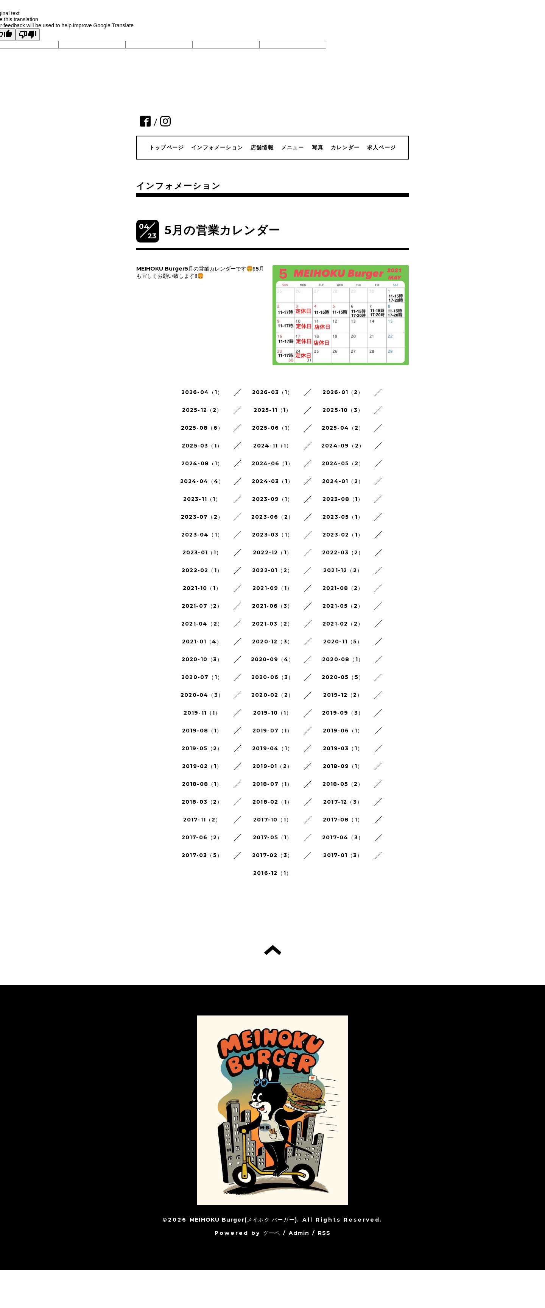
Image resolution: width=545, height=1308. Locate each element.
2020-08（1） (343, 659)
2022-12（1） (272, 552)
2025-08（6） (202, 427)
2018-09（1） (343, 766)
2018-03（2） (202, 801)
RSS (324, 1233)
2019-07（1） (272, 730)
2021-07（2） (202, 605)
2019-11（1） (202, 712)
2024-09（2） (342, 445)
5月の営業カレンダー (222, 230)
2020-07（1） (202, 677)
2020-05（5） (343, 677)
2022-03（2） (343, 552)
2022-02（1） (202, 570)
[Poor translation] (28, 34)
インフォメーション (217, 147)
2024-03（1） (272, 481)
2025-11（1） (273, 410)
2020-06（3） (272, 677)
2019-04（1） (272, 748)
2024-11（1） (272, 445)
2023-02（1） (342, 534)
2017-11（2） (202, 819)
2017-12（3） (343, 801)
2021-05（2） (342, 605)
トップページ (166, 147)
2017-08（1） (343, 819)
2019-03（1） (343, 748)
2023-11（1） (202, 499)
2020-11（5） (343, 641)
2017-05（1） (273, 837)
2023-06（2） (272, 516)
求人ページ (381, 147)
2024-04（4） (202, 481)
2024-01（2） (343, 481)
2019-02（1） (202, 766)
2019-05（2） (202, 748)
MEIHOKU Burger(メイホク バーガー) (243, 1219)
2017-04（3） (343, 837)
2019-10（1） (272, 712)
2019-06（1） (343, 730)
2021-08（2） (343, 588)
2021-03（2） (272, 623)
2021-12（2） (343, 570)
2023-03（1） (272, 534)
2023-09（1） (272, 499)
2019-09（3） (343, 712)
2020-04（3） (202, 695)
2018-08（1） (202, 784)
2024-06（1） (273, 463)
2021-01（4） (202, 641)
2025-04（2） (343, 427)
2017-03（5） (202, 855)
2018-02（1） (272, 801)
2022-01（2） (272, 570)
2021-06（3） (272, 605)
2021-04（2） (202, 623)
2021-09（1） (272, 588)
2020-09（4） (272, 659)
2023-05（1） (342, 516)
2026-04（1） (202, 392)
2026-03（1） (272, 392)
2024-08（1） (202, 463)
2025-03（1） (202, 445)
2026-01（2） (343, 392)
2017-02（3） (272, 855)
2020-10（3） (202, 659)
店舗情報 (262, 147)
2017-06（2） (202, 837)
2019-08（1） (202, 730)
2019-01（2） (272, 766)
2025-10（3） (342, 410)
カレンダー (345, 147)
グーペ (271, 1233)
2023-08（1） (343, 499)
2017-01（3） (343, 855)
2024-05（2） (343, 463)
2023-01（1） (202, 552)
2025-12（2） (202, 410)
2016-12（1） (272, 873)
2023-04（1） (202, 534)
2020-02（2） (272, 695)
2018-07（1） (272, 784)
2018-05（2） (343, 784)
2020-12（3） (272, 641)
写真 (317, 147)
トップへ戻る (272, 950)
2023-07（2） (202, 516)
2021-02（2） (342, 623)
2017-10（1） (272, 819)
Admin (299, 1233)
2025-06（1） (272, 427)
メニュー (292, 147)
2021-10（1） (202, 588)
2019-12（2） (343, 695)
